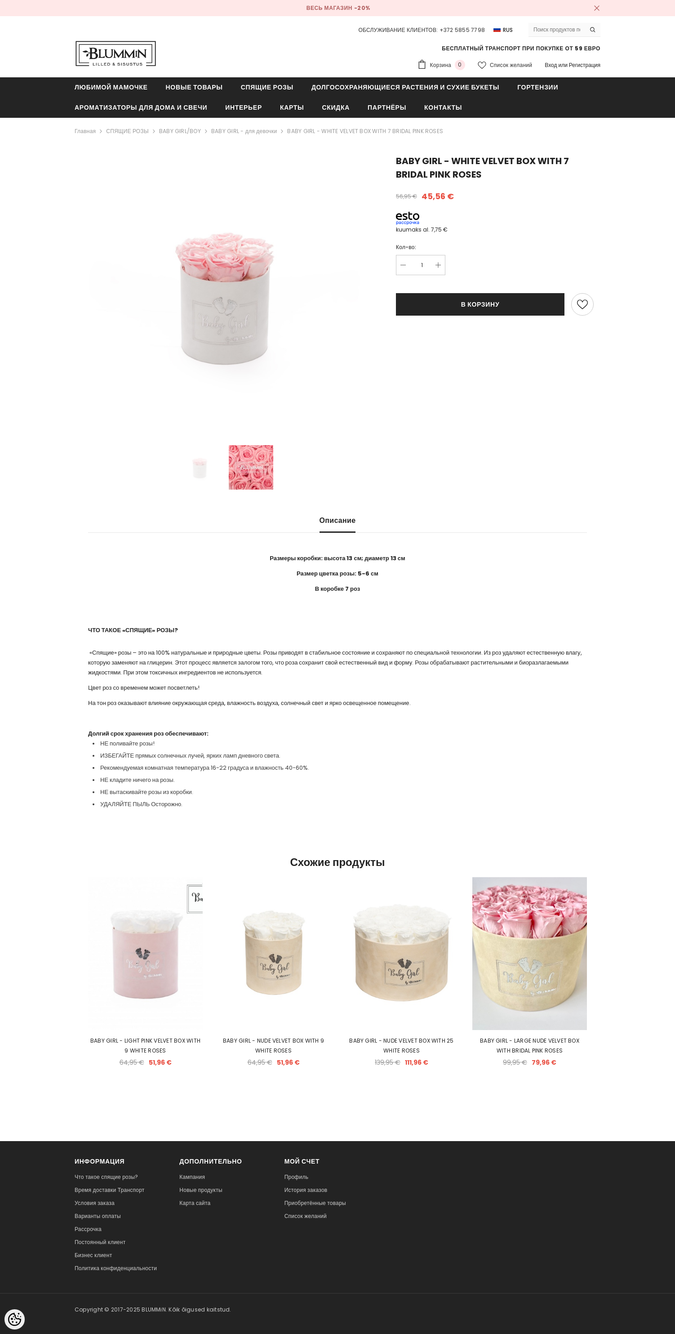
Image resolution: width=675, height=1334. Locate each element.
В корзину (480, 304)
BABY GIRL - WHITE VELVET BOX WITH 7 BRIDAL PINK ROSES (365, 131)
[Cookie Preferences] (14, 1319)
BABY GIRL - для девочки (244, 131)
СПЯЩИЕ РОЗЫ (127, 131)
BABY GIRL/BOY (180, 131)
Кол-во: (406, 247)
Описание (338, 520)
